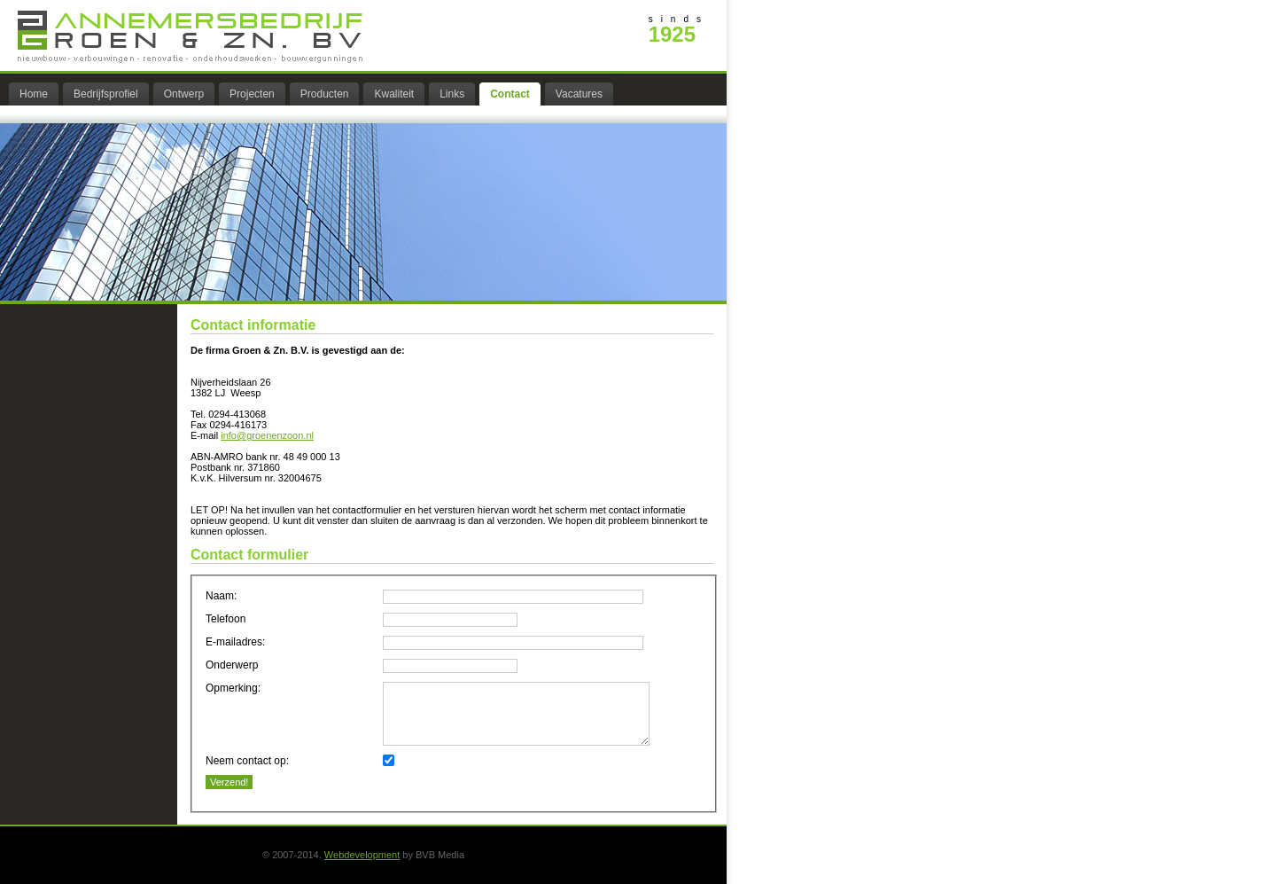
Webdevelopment (362, 854)
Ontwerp (184, 94)
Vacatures (579, 94)
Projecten (252, 94)
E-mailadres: (235, 642)
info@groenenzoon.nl (267, 435)
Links (452, 94)
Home (33, 94)
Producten (324, 94)
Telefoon (225, 619)
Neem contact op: (247, 761)
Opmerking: (233, 688)
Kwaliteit (394, 94)
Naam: (221, 596)
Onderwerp (232, 665)
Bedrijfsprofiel (106, 94)
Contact (510, 94)
